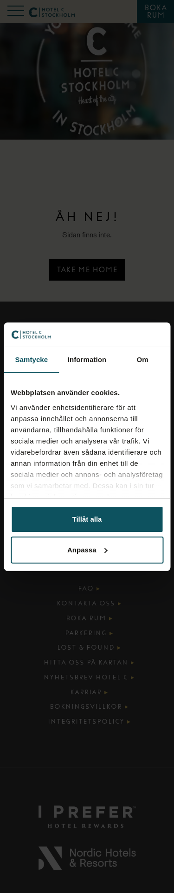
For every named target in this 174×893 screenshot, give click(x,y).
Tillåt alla (87, 519)
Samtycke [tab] (31, 359)
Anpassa (87, 550)
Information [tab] (87, 359)
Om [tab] (142, 359)
